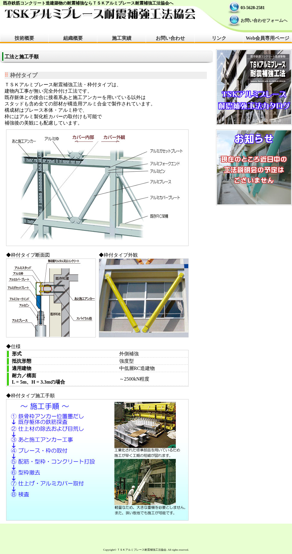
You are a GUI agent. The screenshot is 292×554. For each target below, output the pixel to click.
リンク (219, 38)
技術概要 (24, 38)
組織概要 (73, 38)
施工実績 (121, 38)
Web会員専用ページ (267, 38)
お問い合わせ (170, 38)
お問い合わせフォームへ (264, 20)
